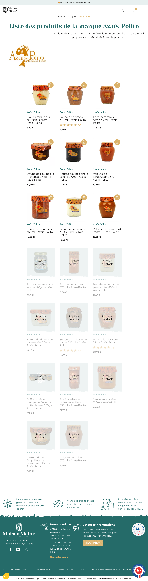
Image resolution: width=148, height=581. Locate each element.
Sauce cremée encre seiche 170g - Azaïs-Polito (40, 287)
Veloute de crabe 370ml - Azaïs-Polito (73, 459)
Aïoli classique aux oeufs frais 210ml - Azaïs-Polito (39, 120)
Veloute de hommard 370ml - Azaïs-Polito (107, 230)
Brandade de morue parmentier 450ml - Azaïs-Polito (106, 287)
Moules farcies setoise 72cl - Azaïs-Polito (107, 341)
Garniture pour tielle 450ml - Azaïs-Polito (40, 230)
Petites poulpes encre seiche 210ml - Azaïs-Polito (74, 176)
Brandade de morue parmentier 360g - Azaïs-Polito (40, 342)
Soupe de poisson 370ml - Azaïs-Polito (73, 118)
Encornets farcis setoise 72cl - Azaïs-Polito (105, 120)
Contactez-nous (59, 557)
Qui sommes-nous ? (43, 570)
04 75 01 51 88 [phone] (57, 538)
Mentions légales (65, 570)
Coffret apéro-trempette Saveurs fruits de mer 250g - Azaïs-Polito (39, 404)
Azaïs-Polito (33, 112)
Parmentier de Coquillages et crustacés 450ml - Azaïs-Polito (38, 462)
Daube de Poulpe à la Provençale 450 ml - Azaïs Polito (41, 176)
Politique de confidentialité (103, 570)
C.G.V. (82, 570)
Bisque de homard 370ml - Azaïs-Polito (73, 286)
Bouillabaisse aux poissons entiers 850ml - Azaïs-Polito (73, 402)
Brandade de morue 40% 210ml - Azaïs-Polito (73, 232)
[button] (6, 576)
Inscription (93, 542)
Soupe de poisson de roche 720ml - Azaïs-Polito (73, 342)
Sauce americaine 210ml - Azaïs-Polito (105, 401)
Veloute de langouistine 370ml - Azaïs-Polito (106, 176)
